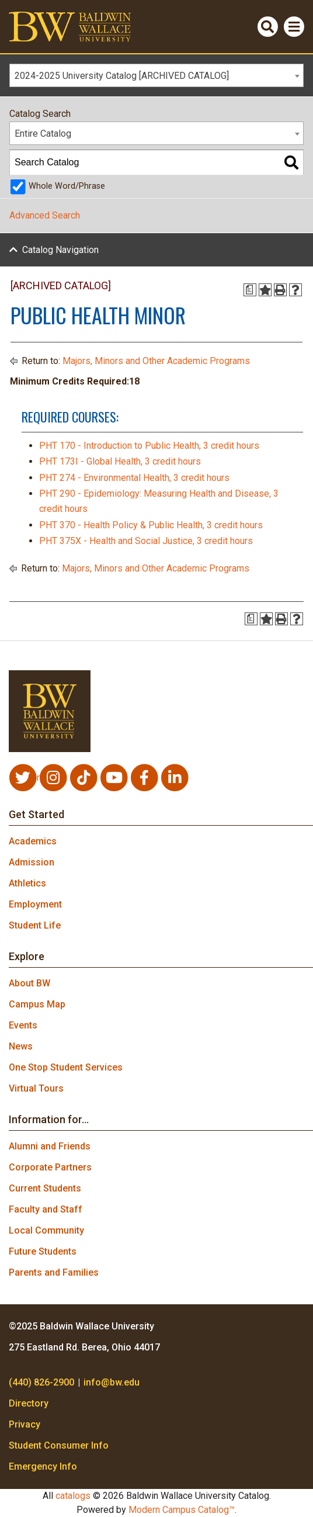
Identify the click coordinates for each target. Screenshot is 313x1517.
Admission (31, 862)
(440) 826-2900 (41, 1382)
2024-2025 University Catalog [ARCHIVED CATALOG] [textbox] (122, 75)
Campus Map (37, 1004)
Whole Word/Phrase (67, 186)
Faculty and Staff (45, 1209)
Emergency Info (43, 1466)
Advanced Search (44, 215)
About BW (29, 983)
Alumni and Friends (50, 1146)
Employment (35, 904)
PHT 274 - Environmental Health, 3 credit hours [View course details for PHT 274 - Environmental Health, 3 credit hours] (134, 477)
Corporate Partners (50, 1167)
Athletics (27, 883)
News (21, 1046)
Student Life (35, 925)
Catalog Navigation (60, 249)
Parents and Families (54, 1272)
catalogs (73, 1495)
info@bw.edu (112, 1382)
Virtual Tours (36, 1088)
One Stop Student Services (66, 1067)
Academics (33, 841)
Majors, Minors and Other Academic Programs (156, 360)
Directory (28, 1403)
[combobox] (156, 75)
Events (23, 1025)
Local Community (46, 1230)
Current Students (45, 1188)
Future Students (42, 1251)
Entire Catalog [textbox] (43, 133)
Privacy (24, 1424)
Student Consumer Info (59, 1445)
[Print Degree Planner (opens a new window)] (250, 289)
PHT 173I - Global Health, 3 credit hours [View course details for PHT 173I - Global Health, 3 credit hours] (120, 461)
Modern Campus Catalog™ (181, 1509)
